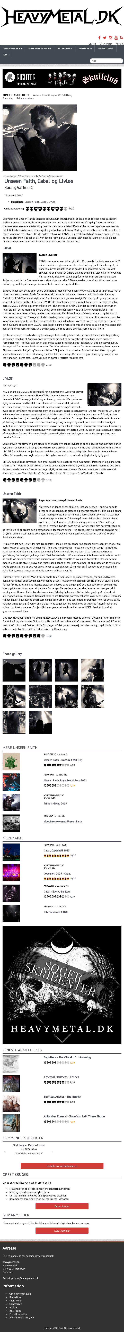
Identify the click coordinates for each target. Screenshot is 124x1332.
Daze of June (36, 1145)
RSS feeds (15, 1310)
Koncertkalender (39, 48)
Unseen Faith (32, 201)
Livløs (51, 201)
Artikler (13, 1307)
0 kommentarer (26, 98)
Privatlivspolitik (18, 1314)
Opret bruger (106, 43)
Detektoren (105, 48)
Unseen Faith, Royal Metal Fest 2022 (65, 780)
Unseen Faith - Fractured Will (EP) (63, 760)
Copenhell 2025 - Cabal (57, 873)
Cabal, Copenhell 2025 (57, 850)
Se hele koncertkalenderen (62, 1166)
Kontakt (119, 43)
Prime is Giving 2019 (55, 803)
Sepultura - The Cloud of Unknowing (67, 1057)
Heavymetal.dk (62, 17)
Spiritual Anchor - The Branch (62, 1097)
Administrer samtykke (21, 1317)
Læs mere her (62, 1230)
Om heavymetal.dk (20, 1293)
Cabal (44, 201)
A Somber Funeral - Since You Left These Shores (74, 1116)
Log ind (92, 43)
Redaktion (15, 1297)
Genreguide (15, 1304)
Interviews (65, 48)
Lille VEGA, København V (29, 1153)
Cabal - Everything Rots (57, 891)
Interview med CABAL (56, 912)
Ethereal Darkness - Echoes (61, 1077)
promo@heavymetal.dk (24, 1278)
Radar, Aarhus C (18, 187)
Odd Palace (20, 1145)
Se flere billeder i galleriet (51, 176)
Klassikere (15, 1300)
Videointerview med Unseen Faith (63, 821)
